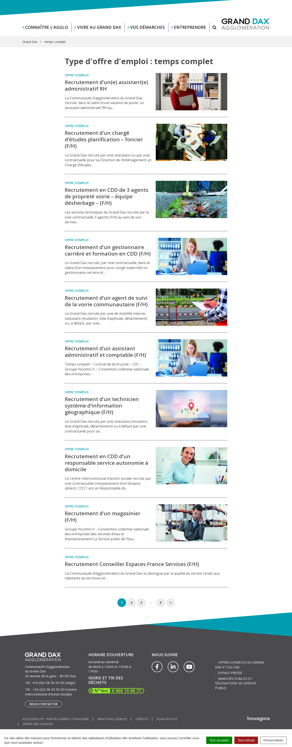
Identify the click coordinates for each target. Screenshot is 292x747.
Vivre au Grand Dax (99, 27)
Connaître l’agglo (46, 27)
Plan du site (167, 719)
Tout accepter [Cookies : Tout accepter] (219, 740)
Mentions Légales (112, 719)
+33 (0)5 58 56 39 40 (48, 682)
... (151, 602)
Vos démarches (147, 27)
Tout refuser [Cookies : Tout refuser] (246, 740)
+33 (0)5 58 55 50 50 (49, 689)
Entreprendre (190, 27)
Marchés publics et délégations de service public (235, 683)
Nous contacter (43, 704)
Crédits (142, 719)
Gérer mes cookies (38, 724)
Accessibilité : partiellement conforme (56, 719)
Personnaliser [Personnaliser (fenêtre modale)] (273, 740)
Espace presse (230, 672)
